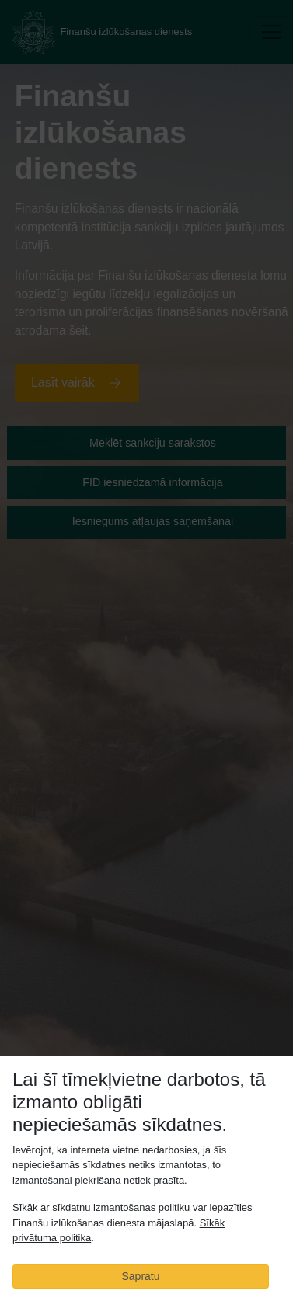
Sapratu (140, 1276)
